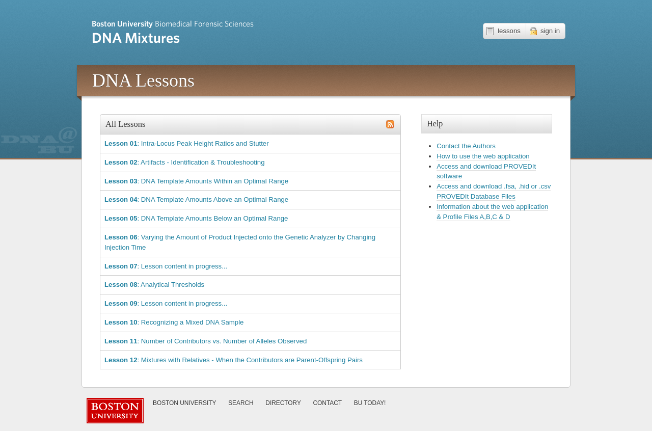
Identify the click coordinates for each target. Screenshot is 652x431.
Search (241, 403)
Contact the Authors (466, 146)
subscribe (390, 124)
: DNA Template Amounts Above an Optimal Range (196, 199)
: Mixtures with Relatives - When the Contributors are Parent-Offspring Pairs (233, 360)
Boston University (184, 403)
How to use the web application (483, 156)
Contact (327, 403)
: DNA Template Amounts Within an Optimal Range (196, 181)
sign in (550, 31)
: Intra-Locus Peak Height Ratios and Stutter (186, 143)
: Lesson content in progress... (165, 266)
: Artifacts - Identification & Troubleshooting (184, 162)
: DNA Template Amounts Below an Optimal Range (196, 218)
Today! (370, 403)
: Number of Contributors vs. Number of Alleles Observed (205, 341)
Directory (283, 403)
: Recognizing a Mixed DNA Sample (173, 322)
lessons (509, 31)
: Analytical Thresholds (154, 284)
